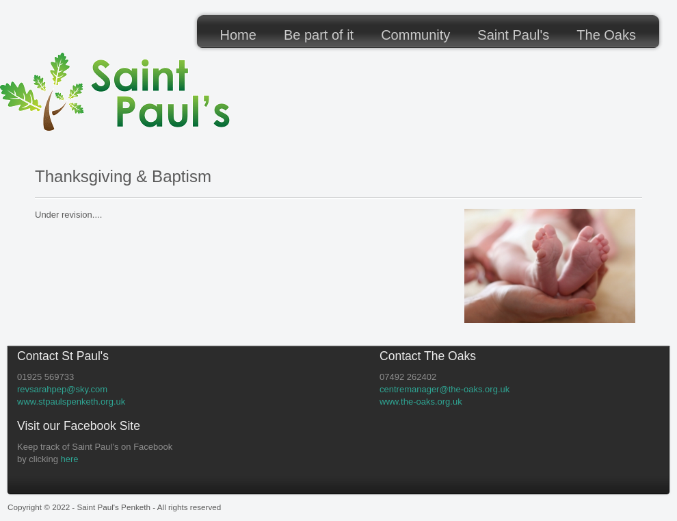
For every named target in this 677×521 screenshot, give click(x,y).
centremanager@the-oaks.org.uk (444, 389)
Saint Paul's (513, 34)
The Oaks (606, 34)
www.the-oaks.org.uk (421, 401)
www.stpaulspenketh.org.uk (71, 401)
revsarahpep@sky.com (62, 389)
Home (238, 34)
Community (415, 34)
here (70, 459)
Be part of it (319, 34)
